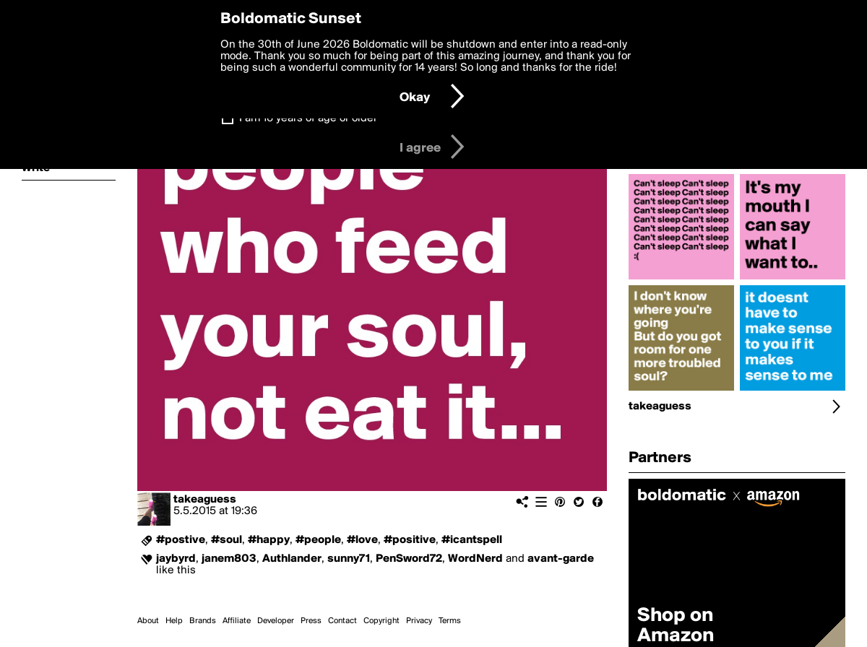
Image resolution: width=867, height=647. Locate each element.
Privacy (419, 621)
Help (174, 621)
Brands (202, 621)
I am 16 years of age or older (308, 118)
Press (311, 621)
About (148, 621)
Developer (275, 621)
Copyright (381, 621)
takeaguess (204, 499)
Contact (342, 621)
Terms (450, 621)
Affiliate (237, 621)
